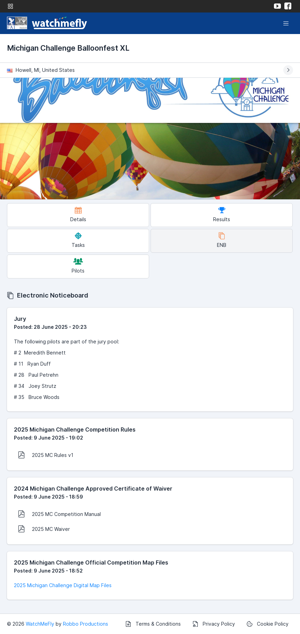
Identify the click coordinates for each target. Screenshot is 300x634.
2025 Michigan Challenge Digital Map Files (63, 585)
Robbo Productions (85, 624)
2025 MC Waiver (44, 528)
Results (221, 214)
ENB (221, 240)
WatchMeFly (40, 624)
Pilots (78, 266)
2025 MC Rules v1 (45, 454)
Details (78, 214)
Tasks (78, 240)
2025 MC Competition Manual (59, 513)
